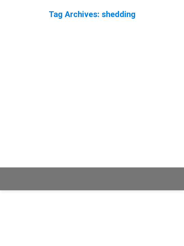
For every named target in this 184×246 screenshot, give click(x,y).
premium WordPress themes (114, 175)
